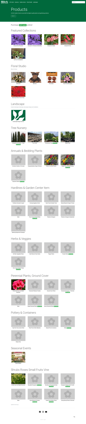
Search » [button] (13, 15)
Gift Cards (11, 2)
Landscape (35, 2)
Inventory (17, 2)
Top (74, 416)
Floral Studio (29, 2)
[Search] (78, 2)
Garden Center (23, 2)
